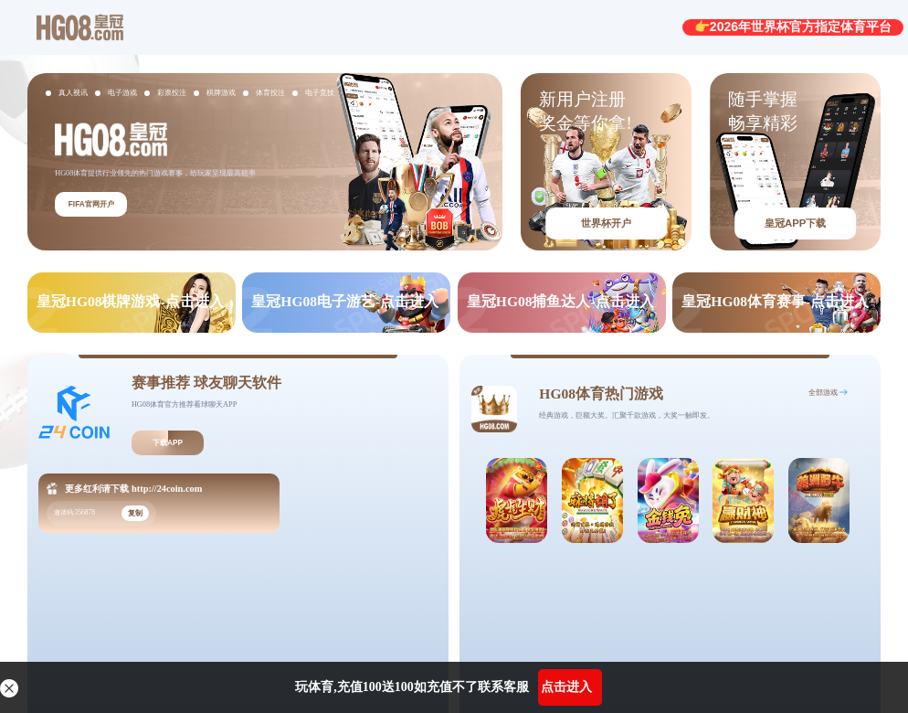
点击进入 (566, 687)
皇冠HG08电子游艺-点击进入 (344, 301)
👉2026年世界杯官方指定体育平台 (793, 26)
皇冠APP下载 (795, 223)
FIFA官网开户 (91, 204)
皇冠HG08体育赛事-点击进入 (775, 301)
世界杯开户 (606, 223)
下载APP (168, 443)
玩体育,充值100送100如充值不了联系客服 (412, 687)
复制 (135, 513)
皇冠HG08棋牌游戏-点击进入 (130, 301)
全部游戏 (823, 392)
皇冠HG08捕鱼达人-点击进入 (560, 301)
